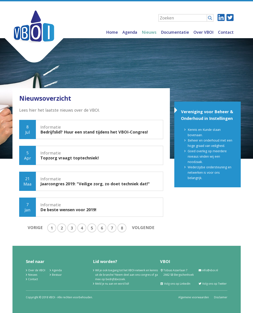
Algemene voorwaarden (193, 297)
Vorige (35, 227)
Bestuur (57, 275)
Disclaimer (220, 297)
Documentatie (175, 32)
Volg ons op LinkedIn (175, 284)
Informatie (94, 129)
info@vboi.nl (208, 270)
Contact (226, 32)
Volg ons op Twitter (212, 284)
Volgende (143, 227)
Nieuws (149, 32)
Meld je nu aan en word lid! (112, 284)
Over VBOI (203, 32)
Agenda (129, 32)
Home (112, 32)
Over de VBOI (36, 270)
